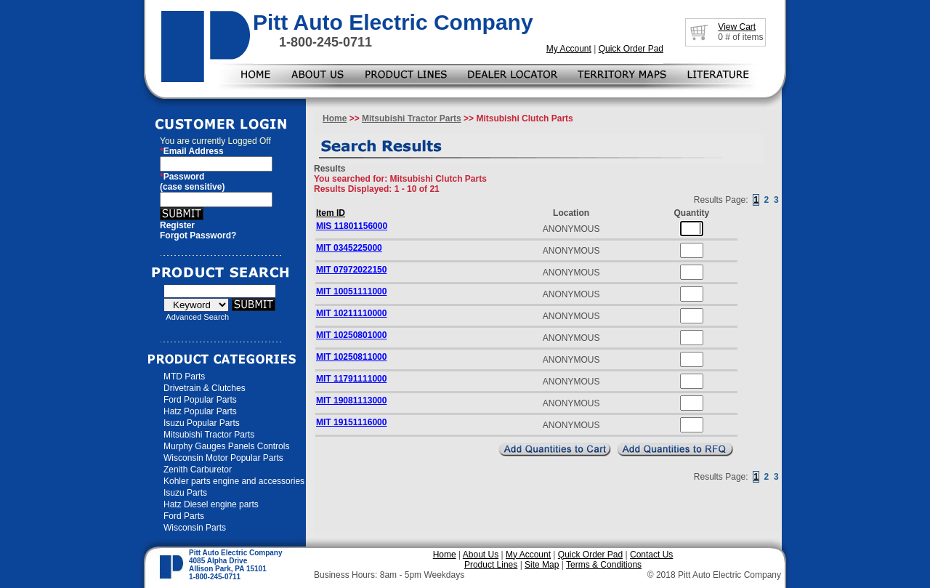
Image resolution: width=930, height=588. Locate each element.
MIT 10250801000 (351, 335)
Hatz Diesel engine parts (211, 504)
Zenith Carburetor (197, 469)
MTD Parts (184, 376)
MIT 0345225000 (349, 248)
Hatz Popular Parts (200, 411)
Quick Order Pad (631, 49)
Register (177, 225)
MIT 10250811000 (351, 357)
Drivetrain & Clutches (204, 388)
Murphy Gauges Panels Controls (226, 446)
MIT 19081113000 (351, 400)
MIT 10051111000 (351, 291)
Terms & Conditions (604, 565)
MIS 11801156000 (351, 226)
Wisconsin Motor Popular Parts (223, 458)
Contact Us (651, 554)
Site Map (542, 565)
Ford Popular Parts (200, 400)
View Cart (737, 27)
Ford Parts (183, 516)
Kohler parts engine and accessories (233, 481)
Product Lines (490, 565)
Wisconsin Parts (194, 528)
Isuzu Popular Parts (201, 423)
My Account (568, 49)
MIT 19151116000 (351, 422)
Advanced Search (197, 317)
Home (335, 118)
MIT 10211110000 (351, 313)
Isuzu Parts (185, 493)
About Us (480, 554)
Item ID (330, 213)
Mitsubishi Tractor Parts (208, 435)
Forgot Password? (198, 235)
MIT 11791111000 (351, 379)
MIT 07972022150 (351, 270)
